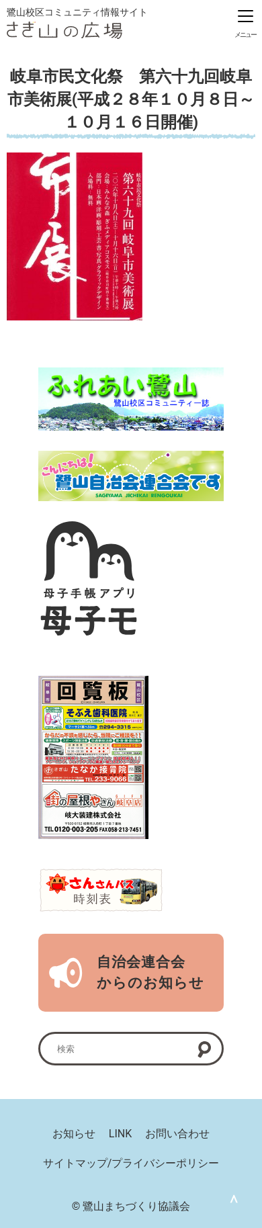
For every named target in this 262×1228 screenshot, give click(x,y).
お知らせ (73, 1133)
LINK (120, 1133)
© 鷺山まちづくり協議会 (131, 1206)
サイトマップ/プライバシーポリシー (131, 1163)
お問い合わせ (177, 1133)
